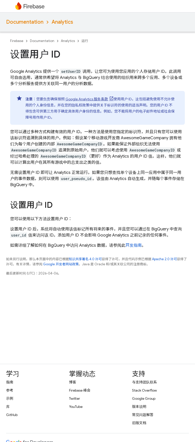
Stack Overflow (144, 390)
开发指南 (133, 245)
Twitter (74, 398)
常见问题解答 (142, 414)
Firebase (16, 41)
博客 (72, 382)
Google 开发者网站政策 (61, 264)
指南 (9, 382)
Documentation (24, 22)
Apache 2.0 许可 (164, 259)
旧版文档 (139, 423)
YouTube (76, 406)
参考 (9, 390)
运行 (85, 41)
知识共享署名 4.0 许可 (85, 259)
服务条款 (87, 99)
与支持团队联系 (144, 382)
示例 (9, 398)
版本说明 (139, 406)
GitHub (12, 414)
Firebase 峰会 (79, 390)
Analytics (62, 22)
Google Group (143, 398)
